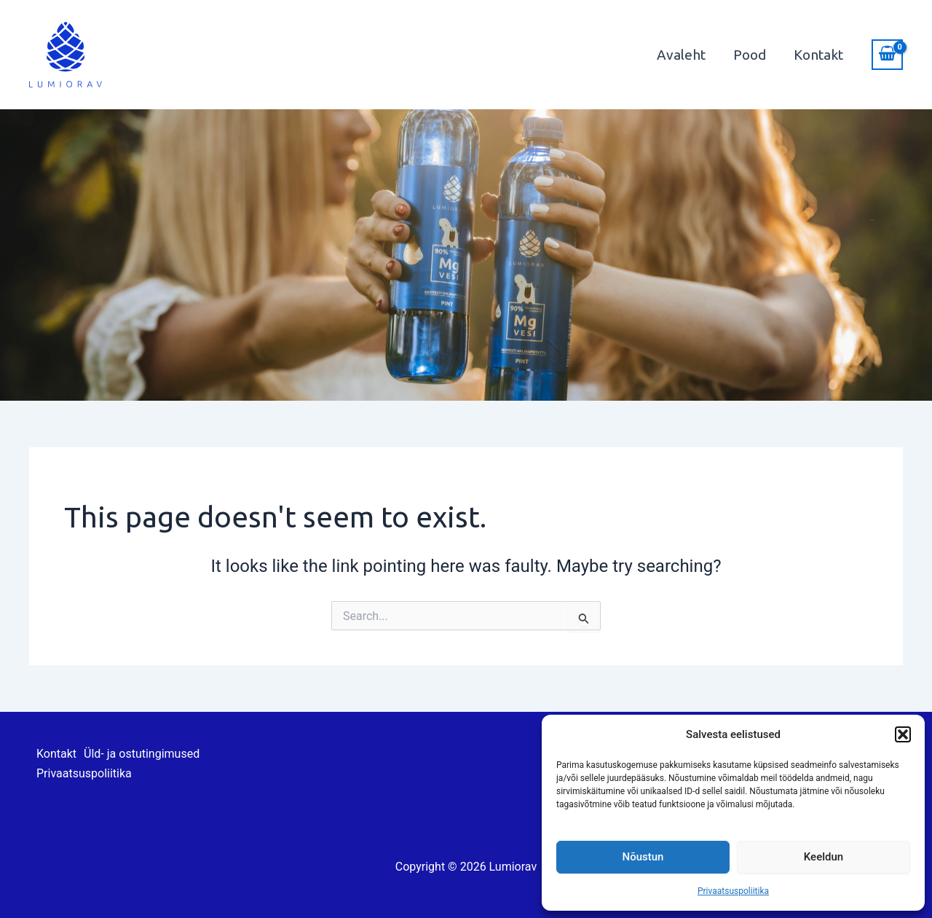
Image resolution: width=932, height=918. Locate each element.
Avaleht (681, 55)
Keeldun (823, 856)
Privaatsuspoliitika (733, 891)
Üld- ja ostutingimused (142, 754)
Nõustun (643, 856)
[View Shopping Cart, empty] (887, 54)
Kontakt (818, 55)
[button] (903, 734)
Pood (749, 55)
